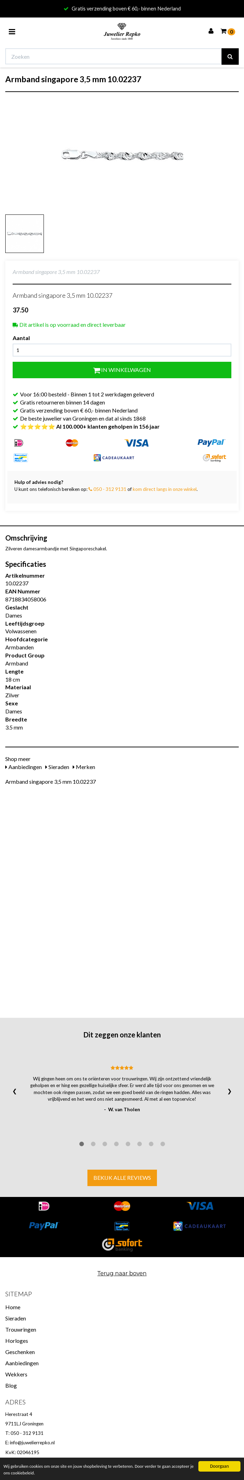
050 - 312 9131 (107, 489)
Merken (84, 766)
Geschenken (20, 1351)
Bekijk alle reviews (122, 1177)
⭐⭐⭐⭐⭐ (90, 426)
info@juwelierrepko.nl (32, 1442)
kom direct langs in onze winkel (165, 489)
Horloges (16, 1340)
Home (12, 1307)
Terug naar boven (121, 1273)
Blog (11, 1385)
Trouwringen (20, 1329)
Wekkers (16, 1374)
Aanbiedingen (23, 766)
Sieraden (57, 766)
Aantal (21, 337)
